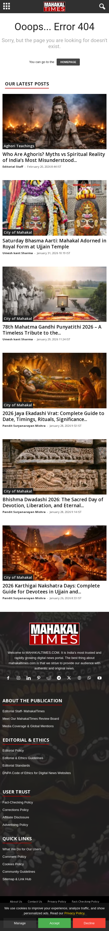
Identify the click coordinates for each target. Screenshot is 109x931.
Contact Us (35, 901)
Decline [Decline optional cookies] (89, 923)
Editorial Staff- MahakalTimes (23, 711)
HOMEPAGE (68, 62)
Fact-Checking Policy (17, 802)
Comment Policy (14, 857)
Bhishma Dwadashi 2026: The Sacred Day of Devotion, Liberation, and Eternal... (52, 502)
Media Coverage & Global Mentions (28, 726)
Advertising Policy (15, 825)
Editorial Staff (12, 166)
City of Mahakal (18, 232)
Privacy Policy (57, 901)
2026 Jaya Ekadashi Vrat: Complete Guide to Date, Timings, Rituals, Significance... (53, 416)
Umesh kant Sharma (17, 253)
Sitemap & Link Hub (16, 879)
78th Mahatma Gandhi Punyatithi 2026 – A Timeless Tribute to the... (52, 330)
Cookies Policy (13, 864)
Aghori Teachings (19, 145)
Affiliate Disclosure (15, 817)
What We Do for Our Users (21, 849)
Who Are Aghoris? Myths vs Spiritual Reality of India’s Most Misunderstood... (53, 157)
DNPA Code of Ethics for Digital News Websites (36, 773)
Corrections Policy (15, 810)
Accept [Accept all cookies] (55, 923)
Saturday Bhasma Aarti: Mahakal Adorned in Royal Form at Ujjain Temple (54, 243)
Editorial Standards (16, 765)
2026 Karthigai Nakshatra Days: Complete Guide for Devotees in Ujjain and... (51, 588)
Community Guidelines (18, 871)
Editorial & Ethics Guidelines (22, 758)
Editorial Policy (13, 750)
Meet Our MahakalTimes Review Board (30, 718)
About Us (16, 901)
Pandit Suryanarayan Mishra (24, 426)
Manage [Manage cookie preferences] (20, 923)
